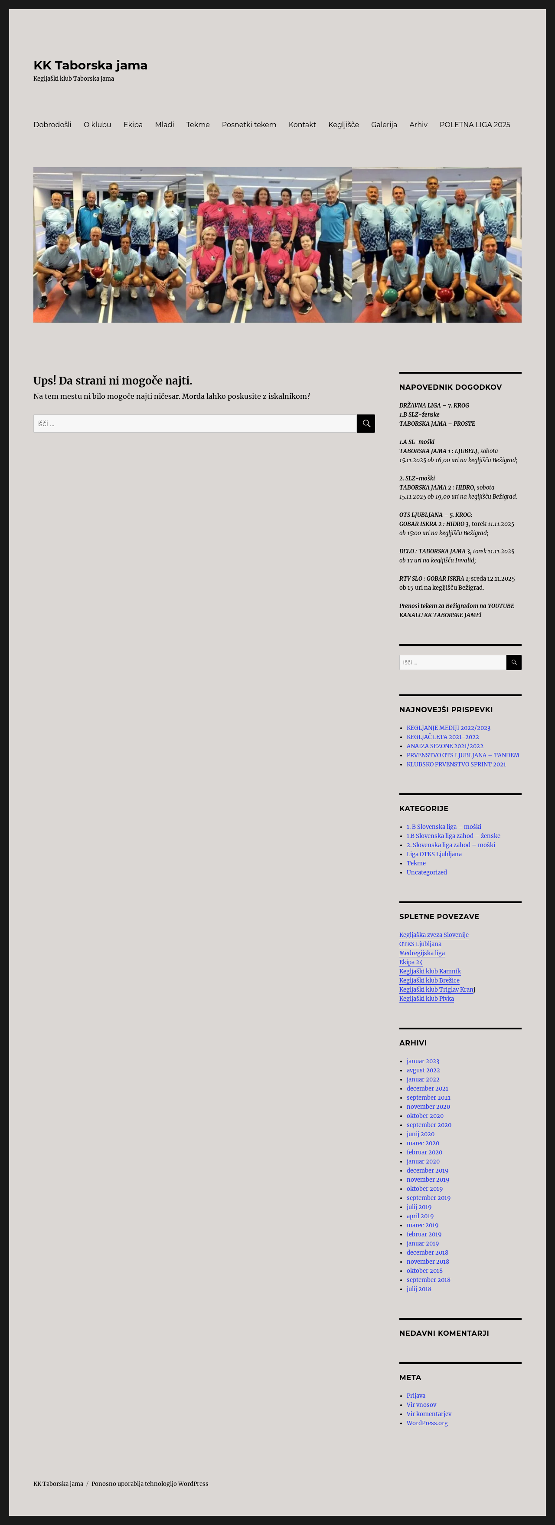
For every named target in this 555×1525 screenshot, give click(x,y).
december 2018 (427, 1252)
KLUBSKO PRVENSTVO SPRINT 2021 (456, 764)
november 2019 (428, 1179)
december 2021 (427, 1088)
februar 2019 (424, 1234)
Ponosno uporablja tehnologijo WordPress (150, 1484)
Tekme (198, 125)
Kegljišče (343, 125)
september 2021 (429, 1097)
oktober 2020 (425, 1116)
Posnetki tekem (249, 125)
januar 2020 (423, 1161)
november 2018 (428, 1261)
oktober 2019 (425, 1189)
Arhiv (418, 125)
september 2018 (429, 1280)
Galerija (384, 125)
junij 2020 (420, 1134)
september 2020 (429, 1125)
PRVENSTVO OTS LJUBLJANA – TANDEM (463, 755)
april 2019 (420, 1216)
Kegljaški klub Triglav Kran (436, 989)
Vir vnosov (421, 1405)
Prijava (416, 1396)
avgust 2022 (423, 1070)
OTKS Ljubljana (420, 944)
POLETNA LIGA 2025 (475, 125)
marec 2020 (423, 1143)
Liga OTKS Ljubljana (434, 854)
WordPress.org (427, 1423)
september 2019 (429, 1198)
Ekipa (133, 125)
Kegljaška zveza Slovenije (434, 935)
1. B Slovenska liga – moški (444, 827)
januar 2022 (423, 1079)
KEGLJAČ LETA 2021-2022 (443, 737)
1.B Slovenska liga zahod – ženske (453, 836)
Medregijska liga (422, 953)
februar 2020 (424, 1152)
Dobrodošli (52, 125)
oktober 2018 (425, 1271)
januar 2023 (423, 1061)
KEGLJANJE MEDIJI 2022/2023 (448, 728)
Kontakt (303, 125)
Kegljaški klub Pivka (426, 998)
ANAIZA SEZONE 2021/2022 (445, 746)
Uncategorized (427, 872)
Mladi (164, 125)
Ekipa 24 (411, 962)
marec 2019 (423, 1225)
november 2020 (428, 1107)
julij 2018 (419, 1289)
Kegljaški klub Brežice (429, 980)
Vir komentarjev (429, 1414)
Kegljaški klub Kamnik (430, 971)
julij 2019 (419, 1207)
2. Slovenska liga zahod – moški (451, 845)
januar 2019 (423, 1243)
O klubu (97, 125)
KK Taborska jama (90, 65)
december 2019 (428, 1170)
